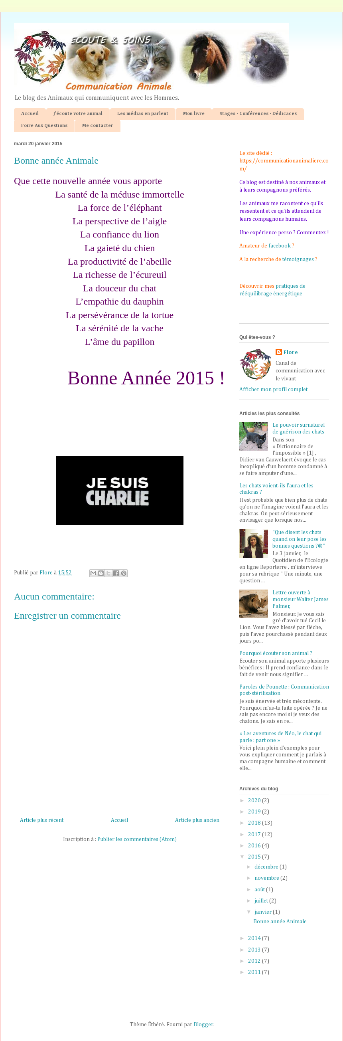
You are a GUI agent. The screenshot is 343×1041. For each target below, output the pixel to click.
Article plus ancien (197, 820)
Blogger (203, 1024)
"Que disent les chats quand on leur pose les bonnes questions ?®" (299, 539)
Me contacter (97, 125)
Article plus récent (41, 820)
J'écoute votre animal (78, 113)
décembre (267, 867)
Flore (291, 352)
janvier (263, 912)
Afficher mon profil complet (273, 389)
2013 (255, 950)
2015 (255, 857)
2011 (255, 972)
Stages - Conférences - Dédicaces (258, 113)
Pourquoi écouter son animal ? (275, 653)
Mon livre (194, 113)
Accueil (30, 113)
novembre (267, 878)
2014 (255, 938)
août (260, 890)
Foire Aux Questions (44, 125)
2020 (255, 801)
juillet (261, 901)
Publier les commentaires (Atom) (137, 839)
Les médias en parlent (142, 113)
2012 (255, 961)
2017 (255, 834)
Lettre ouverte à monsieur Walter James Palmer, (300, 599)
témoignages (298, 259)
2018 (255, 823)
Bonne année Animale (280, 921)
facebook (279, 246)
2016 (255, 846)
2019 (255, 812)
